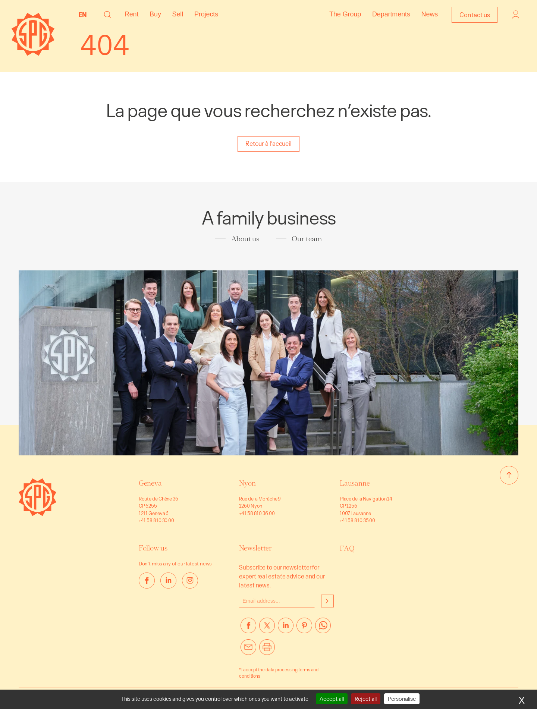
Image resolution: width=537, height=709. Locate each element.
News (429, 14)
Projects (206, 14)
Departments (391, 14)
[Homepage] (33, 53)
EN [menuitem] (82, 15)
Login (516, 14)
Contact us (474, 15)
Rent (132, 14)
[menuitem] (84, 14)
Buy (155, 14)
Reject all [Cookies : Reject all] (366, 698)
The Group (345, 14)
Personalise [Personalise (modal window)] (402, 698)
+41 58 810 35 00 (357, 520)
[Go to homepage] (37, 514)
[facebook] (147, 580)
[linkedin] (168, 580)
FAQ (347, 548)
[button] (108, 15)
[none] (84, 14)
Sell (177, 14)
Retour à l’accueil (268, 143)
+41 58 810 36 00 (256, 513)
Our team (306, 238)
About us (245, 238)
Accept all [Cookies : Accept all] (332, 698)
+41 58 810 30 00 (156, 520)
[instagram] (190, 580)
